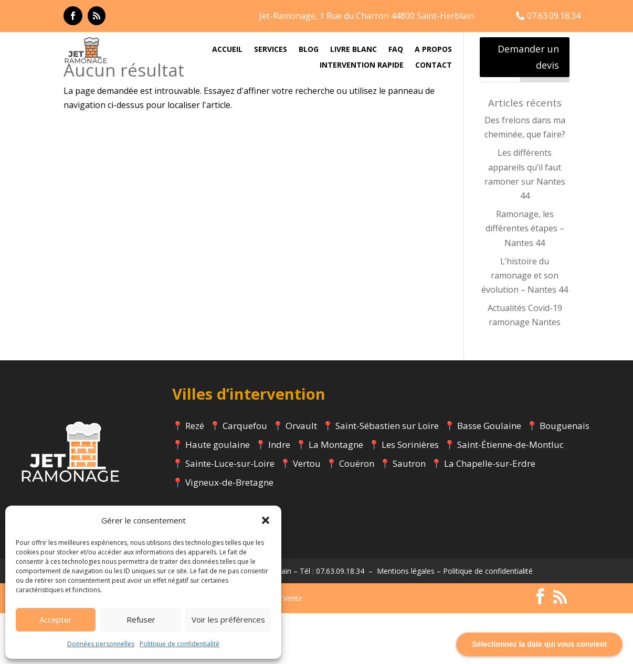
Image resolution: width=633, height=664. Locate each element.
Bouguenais (564, 477)
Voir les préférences (228, 619)
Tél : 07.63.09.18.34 (332, 622)
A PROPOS (433, 50)
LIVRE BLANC (353, 50)
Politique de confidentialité (179, 643)
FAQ (395, 50)
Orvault (301, 477)
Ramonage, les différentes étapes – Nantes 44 (525, 279)
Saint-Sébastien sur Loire (387, 477)
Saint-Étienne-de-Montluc (510, 496)
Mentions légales (406, 622)
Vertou (307, 515)
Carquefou (245, 477)
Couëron (356, 515)
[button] (265, 520)
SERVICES (270, 50)
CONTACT (433, 65)
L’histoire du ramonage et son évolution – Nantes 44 (524, 326)
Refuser (140, 619)
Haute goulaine (217, 496)
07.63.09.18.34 (554, 16)
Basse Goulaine (489, 477)
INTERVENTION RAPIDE (362, 65)
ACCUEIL (227, 50)
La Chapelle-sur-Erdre (489, 515)
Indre (279, 496)
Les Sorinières (410, 496)
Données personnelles (100, 643)
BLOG (309, 50)
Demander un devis (528, 56)
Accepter (55, 619)
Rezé (194, 477)
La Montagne (336, 496)
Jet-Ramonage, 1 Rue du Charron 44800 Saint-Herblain (366, 16)
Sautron (409, 515)
